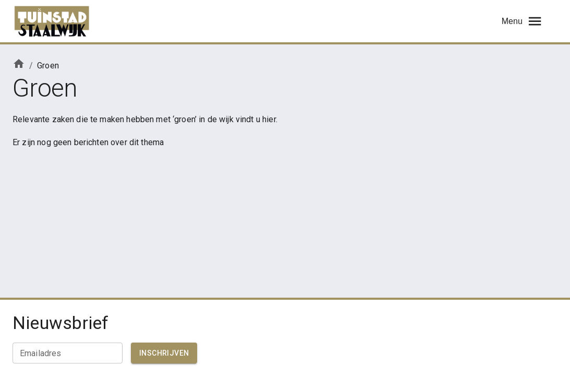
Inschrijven (164, 353)
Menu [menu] (522, 21)
